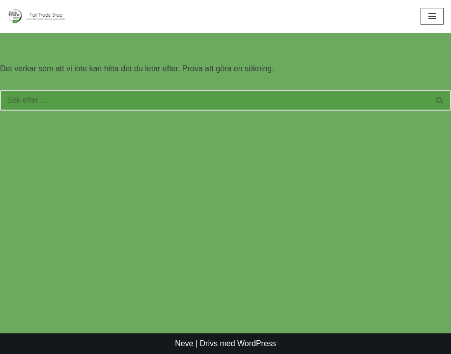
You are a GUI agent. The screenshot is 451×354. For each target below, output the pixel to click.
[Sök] (214, 100)
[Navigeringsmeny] (432, 16)
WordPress (256, 343)
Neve (184, 343)
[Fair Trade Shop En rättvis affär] (36, 16)
